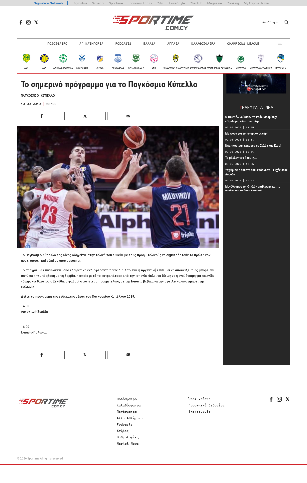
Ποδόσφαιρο (127, 399)
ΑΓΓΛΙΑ (173, 44)
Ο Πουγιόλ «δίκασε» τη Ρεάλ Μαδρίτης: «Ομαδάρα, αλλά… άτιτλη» (251, 119)
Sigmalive (80, 3)
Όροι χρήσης (200, 399)
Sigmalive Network (48, 3)
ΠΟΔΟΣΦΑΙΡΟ (58, 44)
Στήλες (123, 431)
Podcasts (125, 424)
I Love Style (176, 3)
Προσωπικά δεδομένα (207, 405)
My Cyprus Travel (256, 3)
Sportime (116, 3)
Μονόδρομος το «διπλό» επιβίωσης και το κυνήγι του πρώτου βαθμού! (252, 189)
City (160, 3)
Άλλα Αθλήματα (130, 418)
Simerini (98, 3)
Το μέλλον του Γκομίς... (241, 158)
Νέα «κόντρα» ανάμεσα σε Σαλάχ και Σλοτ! (253, 146)
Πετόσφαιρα (127, 412)
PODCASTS (124, 44)
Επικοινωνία (200, 412)
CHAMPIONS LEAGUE (243, 44)
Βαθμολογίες (128, 437)
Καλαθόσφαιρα (129, 405)
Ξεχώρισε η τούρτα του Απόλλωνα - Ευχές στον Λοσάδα (256, 172)
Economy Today (140, 3)
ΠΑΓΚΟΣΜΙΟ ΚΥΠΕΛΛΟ (38, 95)
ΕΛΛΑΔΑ (149, 44)
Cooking (233, 3)
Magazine (214, 3)
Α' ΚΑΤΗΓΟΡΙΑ (92, 44)
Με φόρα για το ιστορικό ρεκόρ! (246, 133)
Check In (196, 3)
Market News (128, 444)
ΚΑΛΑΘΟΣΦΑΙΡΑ (203, 44)
